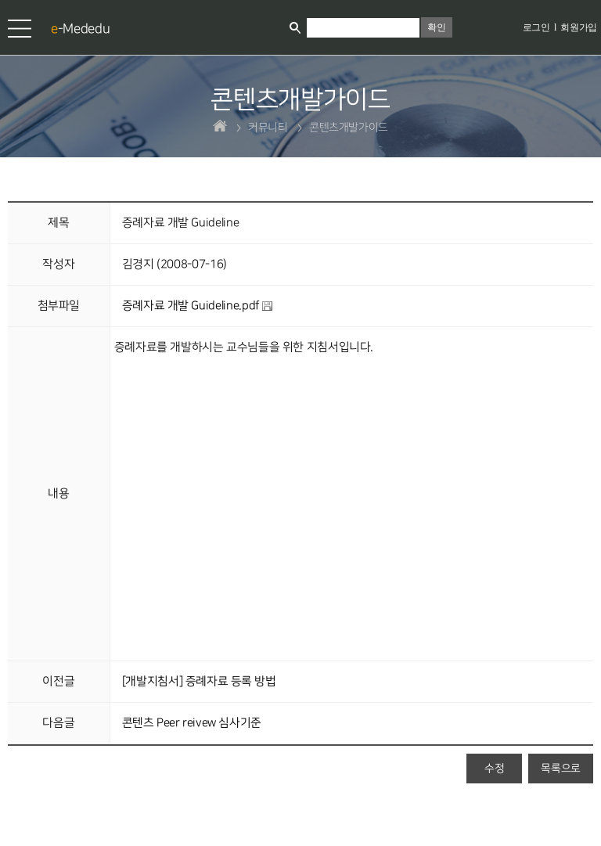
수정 (494, 768)
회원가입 (578, 27)
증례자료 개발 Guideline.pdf (197, 306)
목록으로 (561, 768)
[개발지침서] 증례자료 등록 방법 (199, 681)
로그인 (536, 27)
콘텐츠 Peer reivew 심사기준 (191, 723)
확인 (436, 27)
